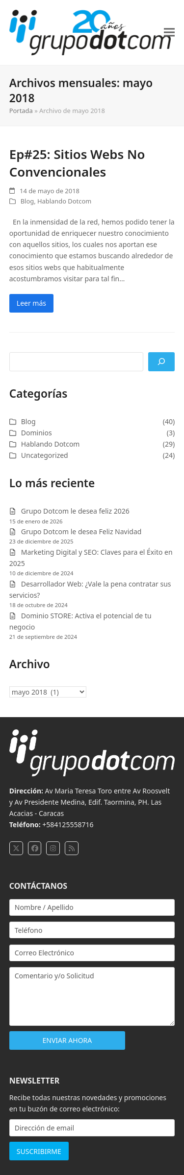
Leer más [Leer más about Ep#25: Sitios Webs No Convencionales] (31, 303)
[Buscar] (161, 361)
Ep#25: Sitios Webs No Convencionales (77, 163)
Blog (27, 201)
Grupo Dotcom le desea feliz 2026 (75, 511)
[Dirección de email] (92, 1127)
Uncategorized (44, 455)
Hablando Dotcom (64, 201)
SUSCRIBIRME (39, 1151)
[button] (169, 32)
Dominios (36, 432)
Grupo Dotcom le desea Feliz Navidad (81, 531)
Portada (21, 110)
